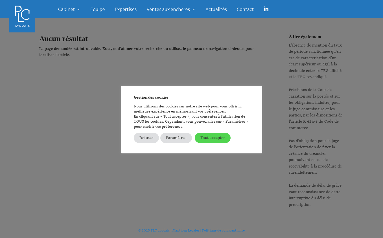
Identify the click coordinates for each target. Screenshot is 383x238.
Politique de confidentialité (223, 230)
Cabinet (66, 9)
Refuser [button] (146, 137)
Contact (245, 9)
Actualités (216, 9)
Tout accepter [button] (212, 137)
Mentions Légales (185, 230)
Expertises (126, 9)
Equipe (97, 9)
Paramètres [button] (176, 137)
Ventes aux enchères (168, 9)
